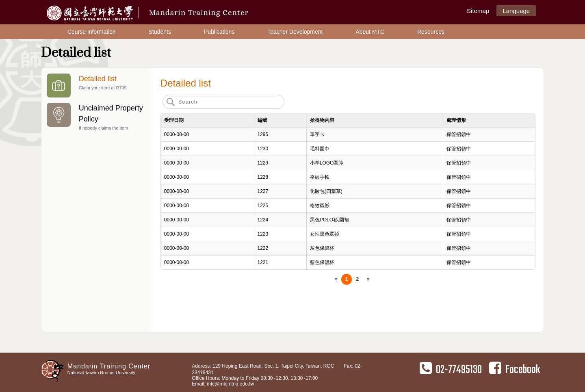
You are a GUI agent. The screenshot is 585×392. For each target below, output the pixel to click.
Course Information (91, 31)
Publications (219, 31)
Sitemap (478, 10)
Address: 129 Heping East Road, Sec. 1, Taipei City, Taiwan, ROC (263, 366)
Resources (430, 31)
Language (516, 10)
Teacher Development (295, 31)
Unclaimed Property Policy (96, 117)
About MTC (369, 31)
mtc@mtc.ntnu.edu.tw (230, 384)
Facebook (514, 370)
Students (160, 31)
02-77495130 (451, 370)
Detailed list (96, 85)
